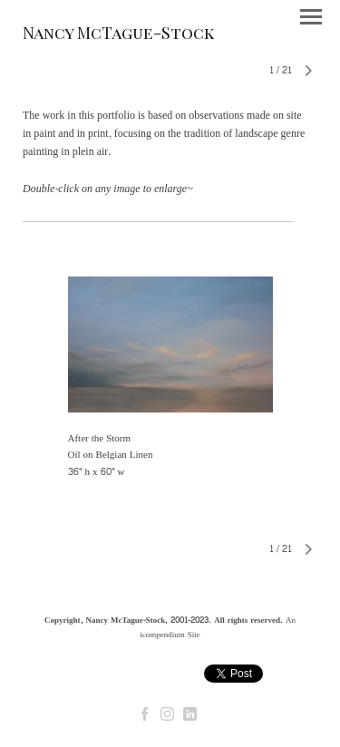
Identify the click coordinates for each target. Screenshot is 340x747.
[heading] (118, 35)
